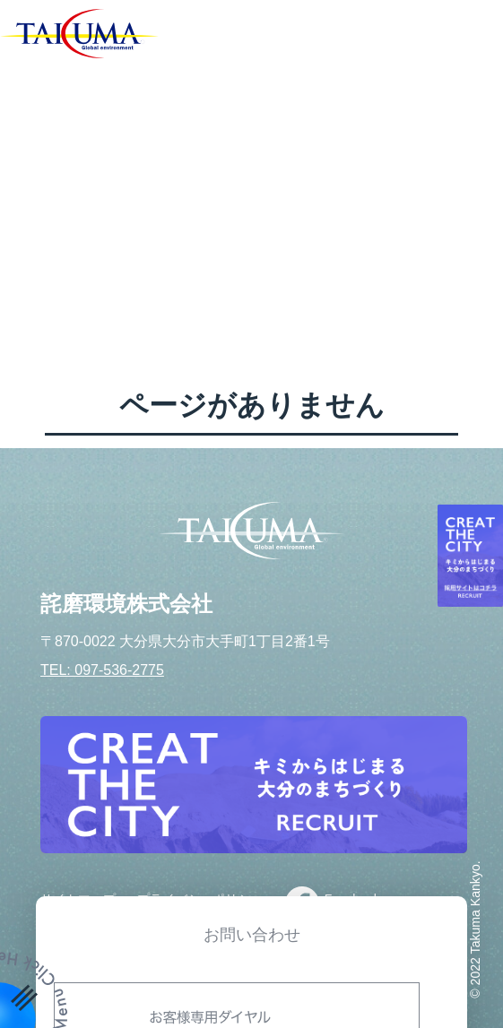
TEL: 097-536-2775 (102, 670)
